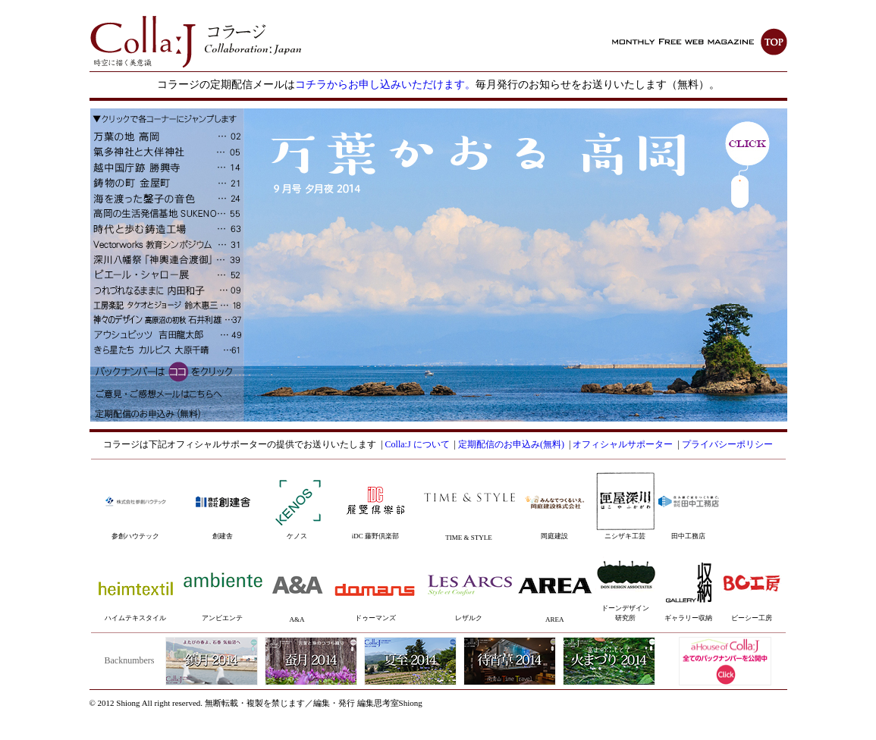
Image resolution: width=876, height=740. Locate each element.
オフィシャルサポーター (623, 444)
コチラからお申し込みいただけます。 (385, 84)
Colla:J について (417, 444)
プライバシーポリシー (727, 444)
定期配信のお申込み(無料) (511, 444)
